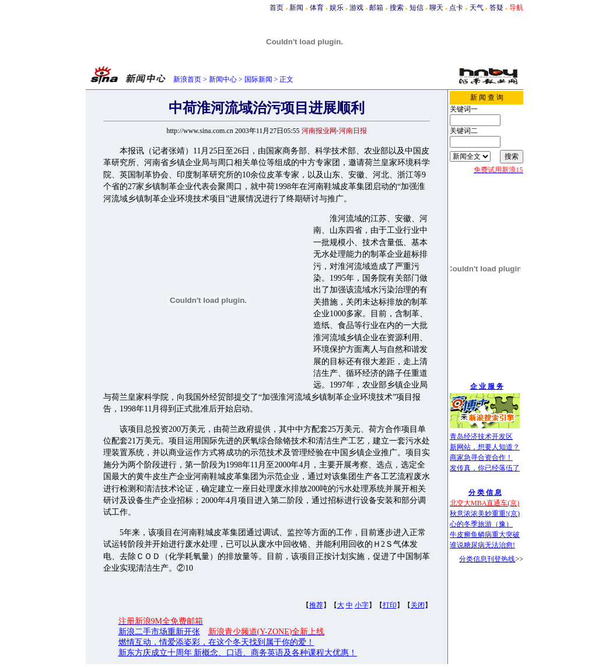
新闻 (296, 8)
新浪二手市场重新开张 (159, 631)
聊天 (436, 8)
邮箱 (376, 8)
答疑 (496, 8)
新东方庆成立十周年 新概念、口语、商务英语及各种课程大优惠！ (238, 652)
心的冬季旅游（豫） (481, 524)
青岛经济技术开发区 (481, 436)
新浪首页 (187, 79)
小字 (362, 605)
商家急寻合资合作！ (481, 457)
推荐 (316, 605)
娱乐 (337, 8)
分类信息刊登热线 (487, 559)
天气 (477, 8)
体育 (317, 8)
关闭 (418, 605)
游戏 (356, 8)
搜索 (397, 8)
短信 (417, 8)
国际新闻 (258, 79)
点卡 (456, 8)
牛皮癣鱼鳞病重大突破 (485, 534)
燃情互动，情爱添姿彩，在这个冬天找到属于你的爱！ (216, 642)
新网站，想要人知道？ (485, 447)
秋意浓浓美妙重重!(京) (485, 513)
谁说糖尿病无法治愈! (482, 545)
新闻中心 (223, 79)
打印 (390, 605)
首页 (277, 8)
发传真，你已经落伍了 (485, 468)
